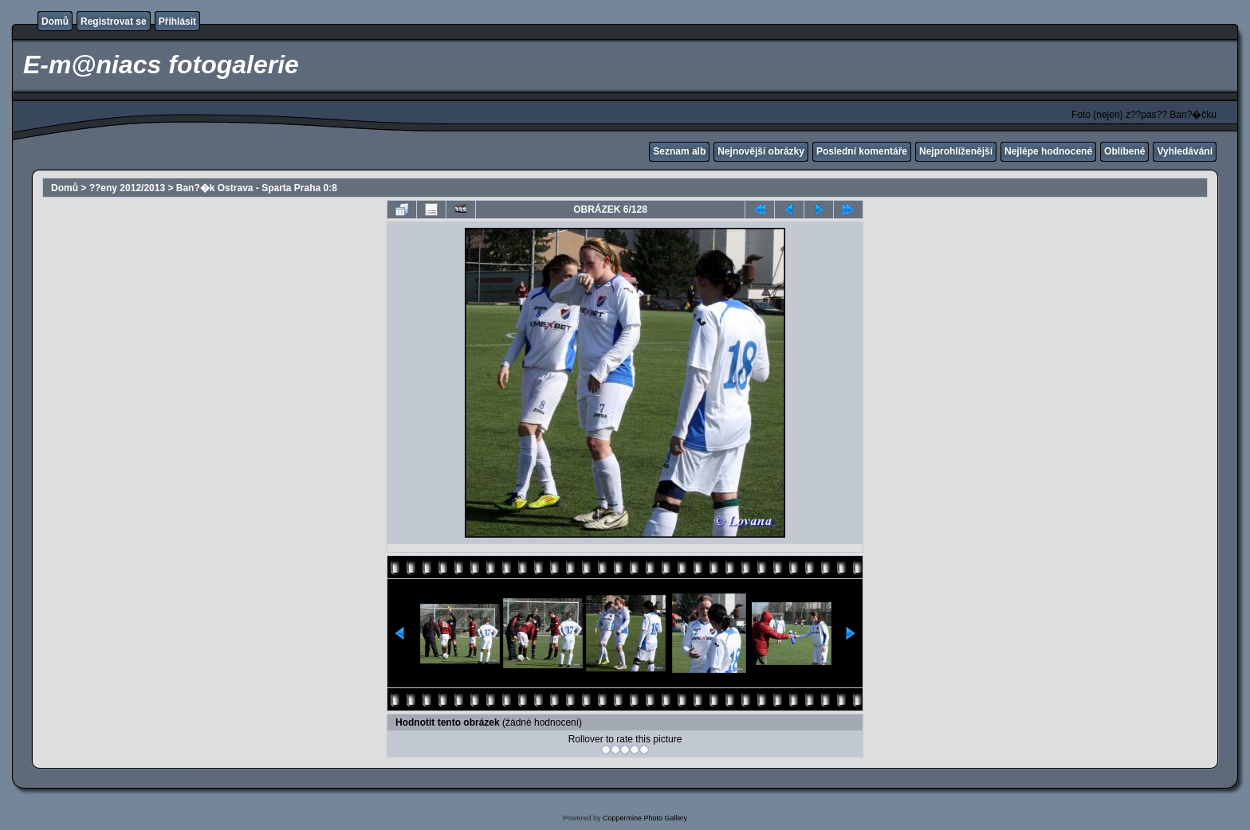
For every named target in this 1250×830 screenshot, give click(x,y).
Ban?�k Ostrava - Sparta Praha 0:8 (256, 188)
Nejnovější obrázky (760, 151)
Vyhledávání (1185, 151)
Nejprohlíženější (956, 151)
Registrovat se (114, 21)
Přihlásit (177, 21)
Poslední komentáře (861, 151)
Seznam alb (679, 151)
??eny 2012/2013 (127, 188)
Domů (55, 21)
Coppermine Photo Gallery (645, 818)
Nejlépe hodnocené (1048, 151)
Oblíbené (1124, 151)
